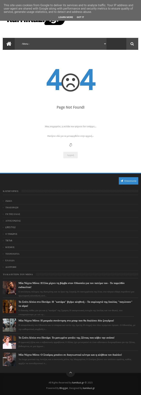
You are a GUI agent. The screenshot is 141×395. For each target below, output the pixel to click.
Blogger (63, 388)
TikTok (8, 240)
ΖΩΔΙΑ (8, 201)
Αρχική (70, 155)
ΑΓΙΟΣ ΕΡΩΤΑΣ (13, 220)
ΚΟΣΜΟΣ (10, 247)
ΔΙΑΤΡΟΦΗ (10, 267)
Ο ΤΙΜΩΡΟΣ (11, 234)
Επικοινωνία (128, 180)
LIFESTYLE (10, 227)
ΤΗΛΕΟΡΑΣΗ (11, 207)
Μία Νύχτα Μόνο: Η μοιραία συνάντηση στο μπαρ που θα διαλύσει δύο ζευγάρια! (66, 320)
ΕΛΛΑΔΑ (10, 260)
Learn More (65, 17)
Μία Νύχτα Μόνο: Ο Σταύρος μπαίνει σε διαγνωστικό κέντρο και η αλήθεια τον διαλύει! (70, 354)
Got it (80, 17)
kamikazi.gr (78, 382)
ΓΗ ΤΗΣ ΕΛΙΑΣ (12, 214)
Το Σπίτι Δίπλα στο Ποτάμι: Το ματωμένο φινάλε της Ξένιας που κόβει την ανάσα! (67, 337)
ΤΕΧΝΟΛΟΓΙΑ (12, 254)
